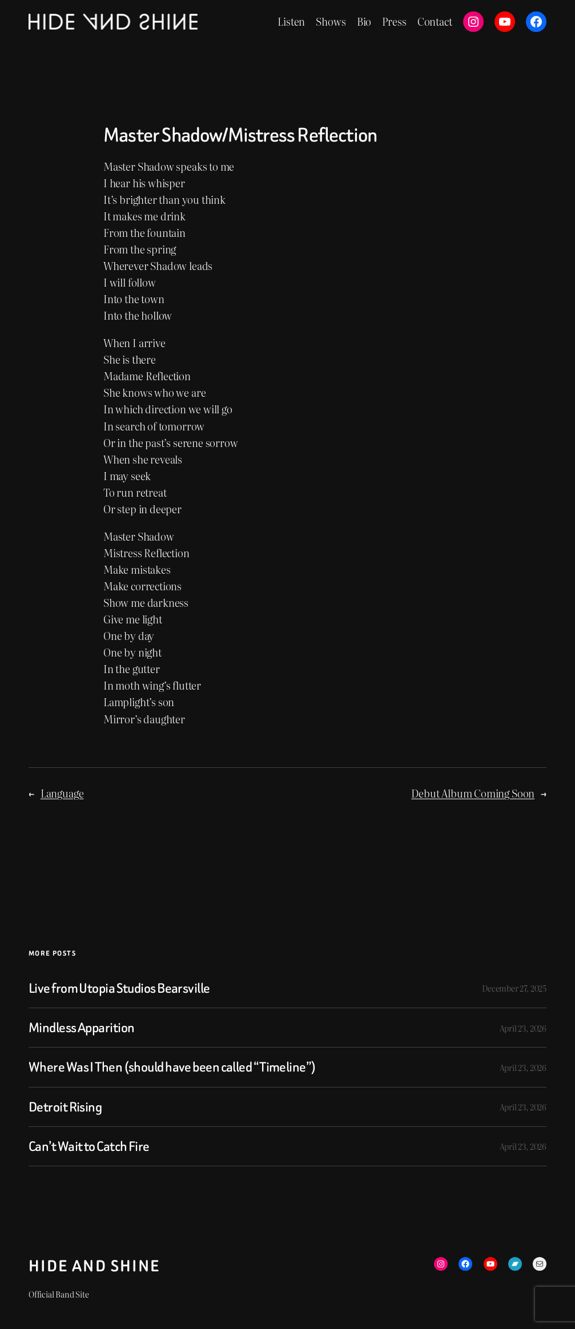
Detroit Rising (65, 1107)
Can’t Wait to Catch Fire (89, 1146)
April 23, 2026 (523, 1028)
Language (62, 793)
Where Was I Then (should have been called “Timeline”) (172, 1067)
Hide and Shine (94, 1266)
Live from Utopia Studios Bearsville (119, 988)
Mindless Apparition (81, 1028)
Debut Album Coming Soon (472, 793)
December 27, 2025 (514, 988)
